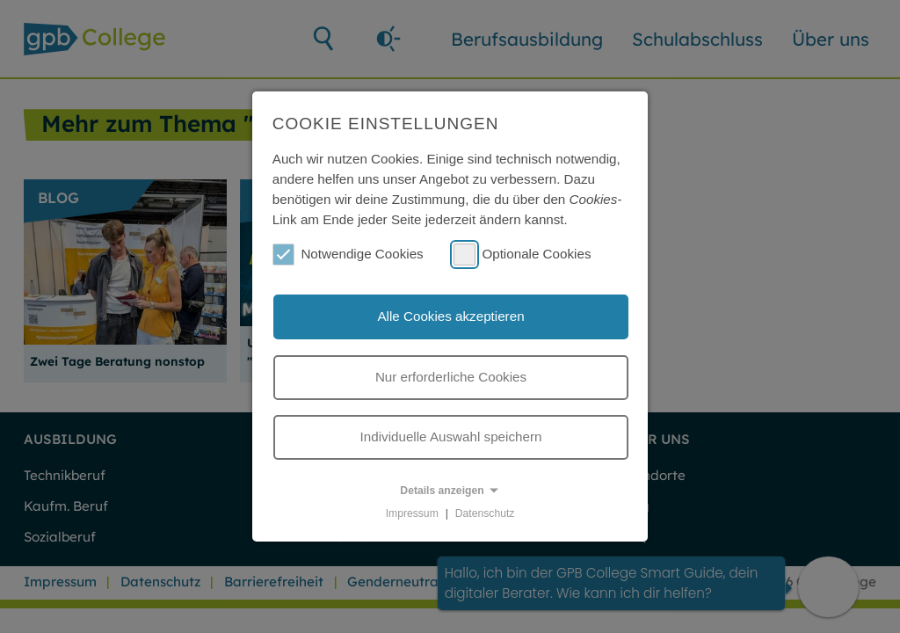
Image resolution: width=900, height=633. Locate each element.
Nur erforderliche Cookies (450, 376)
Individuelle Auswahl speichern (451, 436)
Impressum (412, 513)
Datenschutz (485, 513)
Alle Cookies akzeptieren (450, 316)
